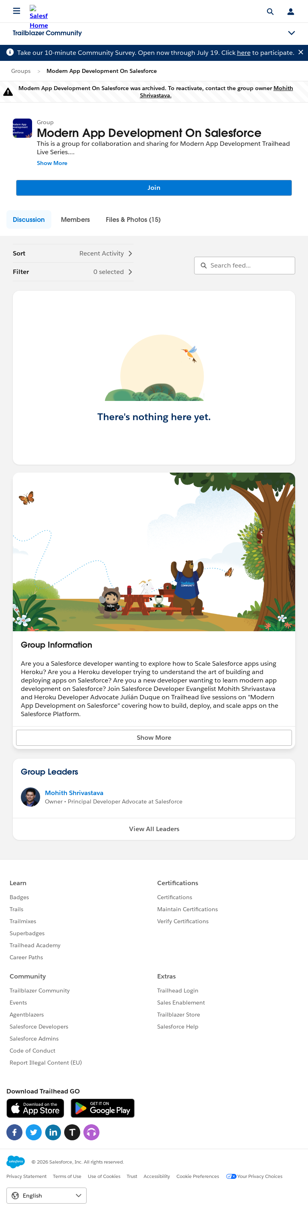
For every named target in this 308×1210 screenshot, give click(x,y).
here (244, 52)
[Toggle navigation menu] (291, 33)
